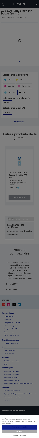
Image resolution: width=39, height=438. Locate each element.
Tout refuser (19, 431)
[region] (19, 426)
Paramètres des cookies (19, 435)
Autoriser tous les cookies (19, 427)
